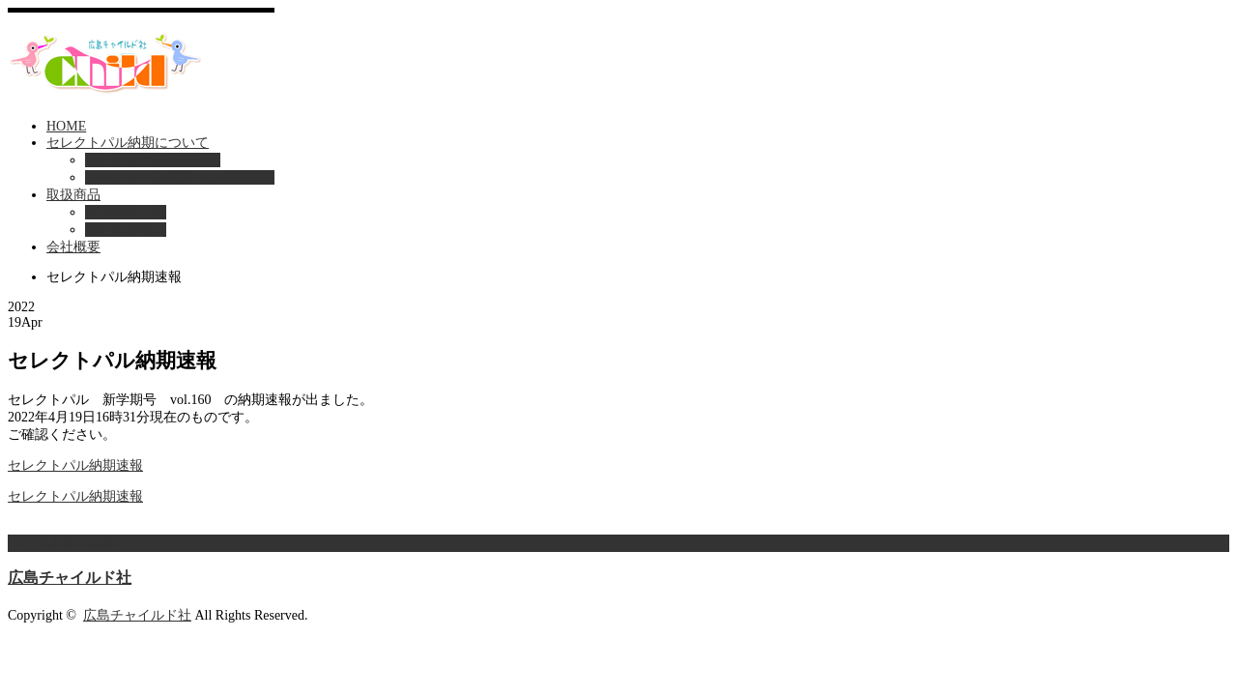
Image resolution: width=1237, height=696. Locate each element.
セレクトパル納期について (127, 142)
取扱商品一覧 (125, 212)
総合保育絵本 (125, 229)
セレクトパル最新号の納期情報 (179, 177)
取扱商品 (73, 195)
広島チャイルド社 (69, 577)
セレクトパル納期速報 (152, 160)
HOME (66, 126)
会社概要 (73, 247)
